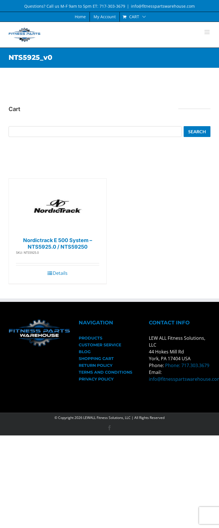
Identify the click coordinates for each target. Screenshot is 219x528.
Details (60, 273)
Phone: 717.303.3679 (187, 365)
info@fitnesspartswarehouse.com (163, 6)
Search (197, 131)
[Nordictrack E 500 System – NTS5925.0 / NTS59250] (58, 206)
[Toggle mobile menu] (207, 32)
